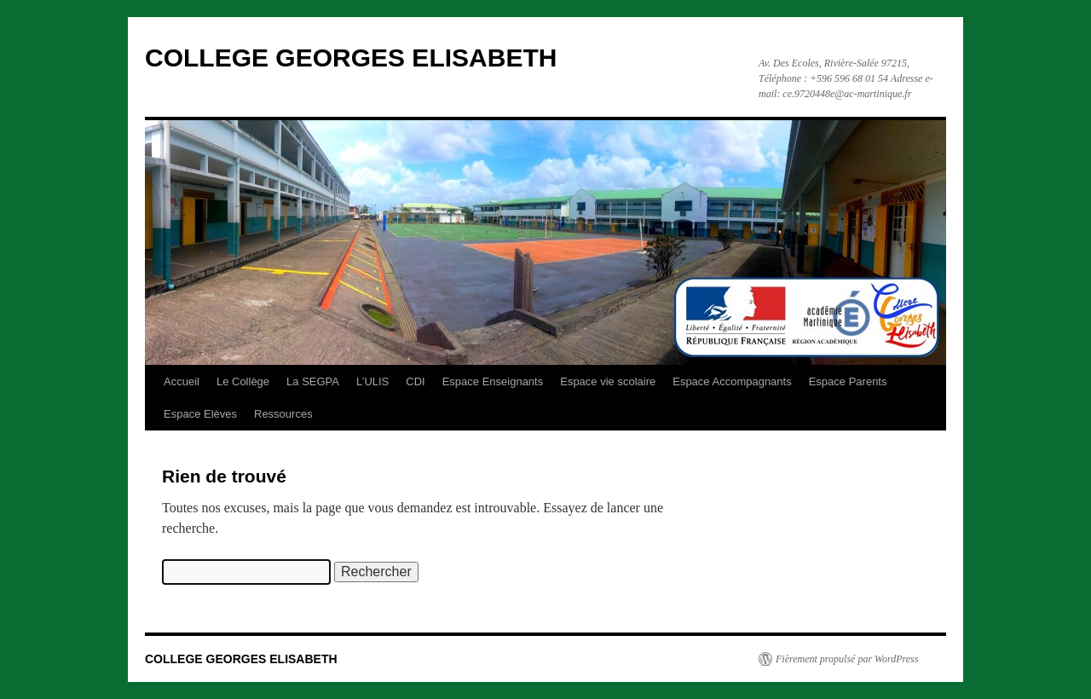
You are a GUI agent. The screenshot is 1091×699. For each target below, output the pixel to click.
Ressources (283, 413)
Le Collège (242, 381)
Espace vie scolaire (607, 381)
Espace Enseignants (493, 381)
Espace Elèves (200, 413)
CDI (415, 381)
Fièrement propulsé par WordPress (847, 659)
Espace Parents (848, 381)
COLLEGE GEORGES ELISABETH (351, 57)
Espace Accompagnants (731, 381)
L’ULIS (372, 381)
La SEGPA (312, 381)
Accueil (181, 381)
